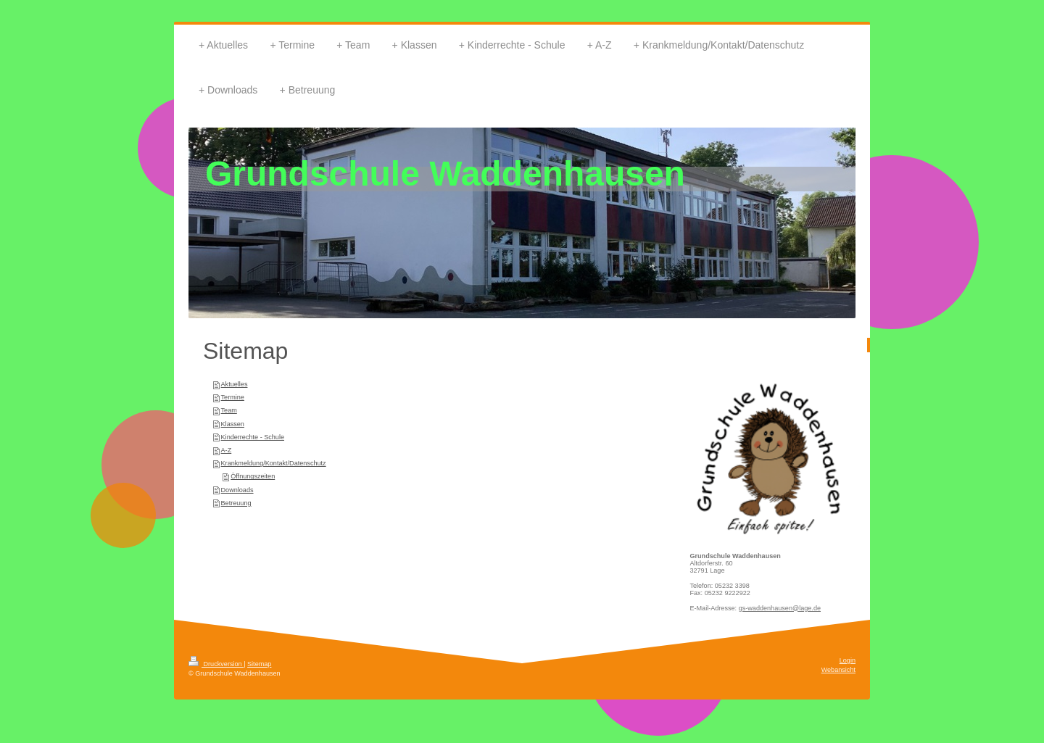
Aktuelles (234, 384)
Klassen (232, 424)
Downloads (237, 490)
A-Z (226, 450)
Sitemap (259, 664)
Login (848, 660)
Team (229, 410)
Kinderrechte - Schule (252, 437)
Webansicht (838, 669)
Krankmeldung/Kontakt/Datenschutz (273, 463)
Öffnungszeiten (253, 476)
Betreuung (236, 503)
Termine (232, 397)
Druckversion (216, 664)
